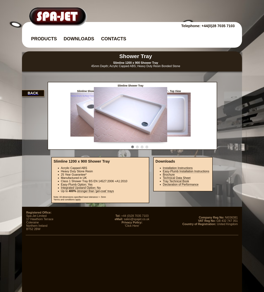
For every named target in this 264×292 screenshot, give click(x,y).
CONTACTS (113, 38)
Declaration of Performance (181, 184)
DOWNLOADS (79, 38)
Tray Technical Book (176, 181)
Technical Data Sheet (176, 177)
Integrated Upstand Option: (81, 187)
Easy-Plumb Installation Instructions (186, 171)
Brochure (169, 174)
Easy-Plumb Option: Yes (77, 184)
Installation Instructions (178, 168)
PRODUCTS (44, 38)
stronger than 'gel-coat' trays (95, 191)
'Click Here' (132, 225)
